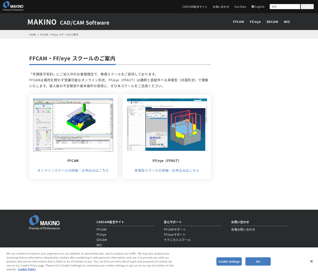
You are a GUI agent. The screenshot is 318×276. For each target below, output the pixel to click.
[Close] (311, 261)
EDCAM (102, 239)
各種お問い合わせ (243, 229)
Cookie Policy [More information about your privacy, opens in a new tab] (27, 269)
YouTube (240, 7)
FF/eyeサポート (175, 234)
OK (258, 261)
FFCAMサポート (175, 229)
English (258, 7)
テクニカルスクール (177, 239)
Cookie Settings (229, 261)
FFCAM (102, 229)
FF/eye (101, 234)
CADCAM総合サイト (195, 7)
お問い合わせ (221, 7)
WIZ (99, 245)
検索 (307, 6)
